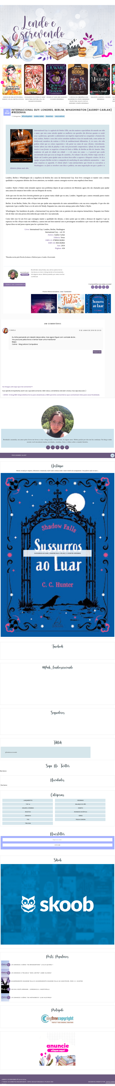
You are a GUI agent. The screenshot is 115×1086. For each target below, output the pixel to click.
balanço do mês (80, 804)
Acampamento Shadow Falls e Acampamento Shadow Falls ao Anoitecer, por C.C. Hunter (47, 981)
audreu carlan (39, 116)
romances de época (80, 812)
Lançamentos (28, 800)
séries (81, 816)
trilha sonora (80, 820)
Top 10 (28, 804)
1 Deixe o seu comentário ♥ (15, 284)
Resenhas (49, 116)
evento (80, 808)
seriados (28, 816)
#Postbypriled (27, 116)
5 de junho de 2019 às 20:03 (90, 330)
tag (28, 820)
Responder (97, 352)
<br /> (73, 241)
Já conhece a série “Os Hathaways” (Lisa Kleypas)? (31, 997)
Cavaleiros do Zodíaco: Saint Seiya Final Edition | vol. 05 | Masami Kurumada (51, 99)
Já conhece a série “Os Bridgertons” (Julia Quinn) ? (32, 964)
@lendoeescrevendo (11, 752)
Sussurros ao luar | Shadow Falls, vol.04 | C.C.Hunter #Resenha (57, 553)
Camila (12, 330)
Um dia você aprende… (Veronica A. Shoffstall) (30, 989)
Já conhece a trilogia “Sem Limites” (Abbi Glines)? (31, 973)
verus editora (59, 116)
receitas (28, 812)
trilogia (28, 823)
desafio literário (28, 808)
